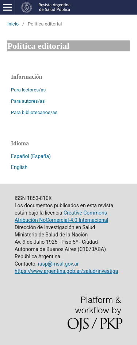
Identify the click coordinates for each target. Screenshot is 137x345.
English (19, 167)
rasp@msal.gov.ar (58, 264)
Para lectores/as (28, 90)
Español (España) (31, 156)
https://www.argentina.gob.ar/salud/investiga (66, 271)
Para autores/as (28, 101)
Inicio (13, 24)
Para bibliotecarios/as (34, 112)
